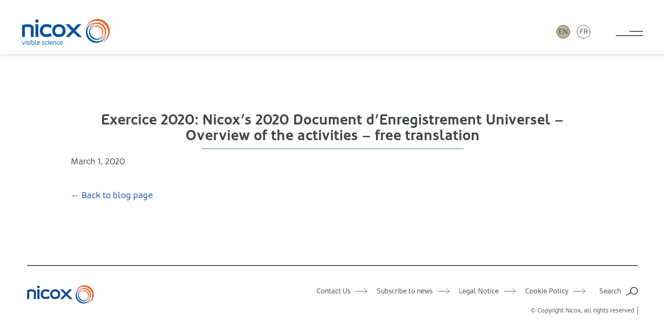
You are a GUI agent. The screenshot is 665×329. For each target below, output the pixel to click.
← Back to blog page (112, 195)
